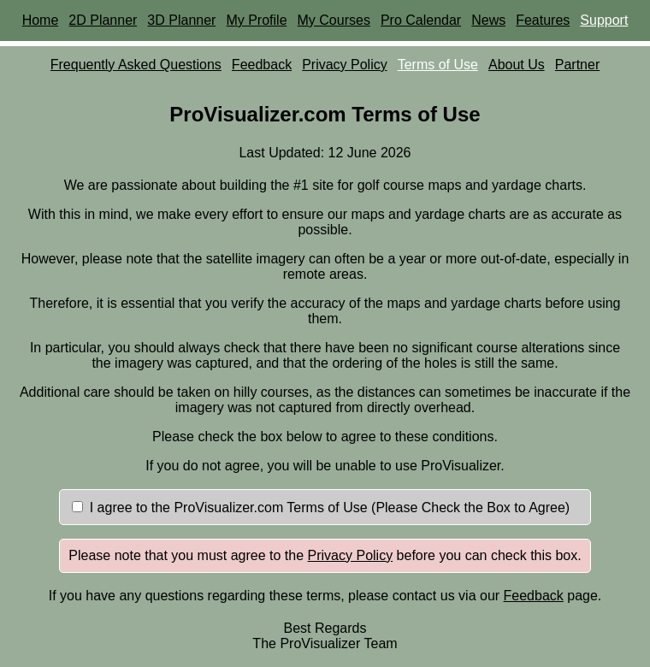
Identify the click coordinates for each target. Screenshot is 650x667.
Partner (577, 64)
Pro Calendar (421, 20)
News (488, 20)
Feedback (262, 64)
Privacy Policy (344, 64)
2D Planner (102, 20)
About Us (516, 64)
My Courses (334, 20)
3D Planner (181, 20)
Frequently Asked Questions (136, 64)
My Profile (256, 20)
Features (543, 20)
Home (40, 20)
